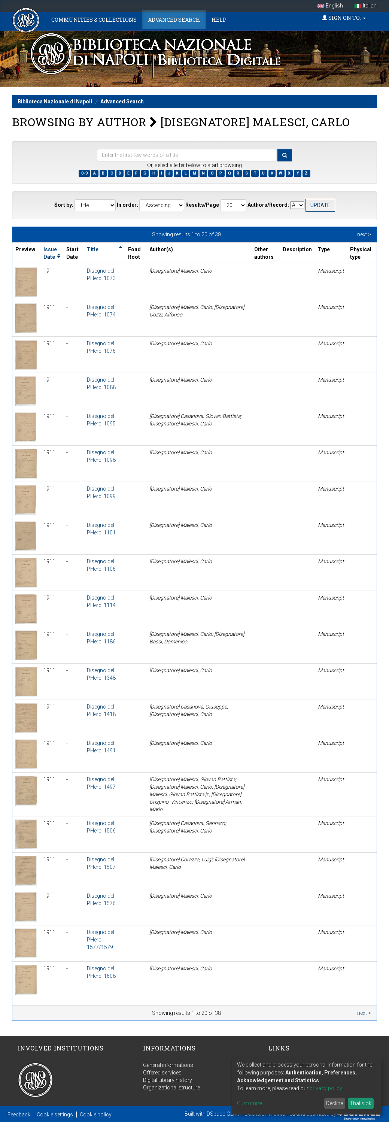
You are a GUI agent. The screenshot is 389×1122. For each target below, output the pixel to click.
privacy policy (326, 1088)
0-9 (84, 173)
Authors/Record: (268, 205)
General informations (168, 1065)
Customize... (251, 1103)
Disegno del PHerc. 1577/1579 (100, 939)
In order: (127, 205)
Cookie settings (55, 1115)
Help (219, 19)
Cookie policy (96, 1115)
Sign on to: (344, 17)
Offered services (162, 1073)
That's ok (360, 1103)
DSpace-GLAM (224, 1114)
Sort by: (63, 205)
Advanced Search (174, 19)
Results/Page (202, 205)
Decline (334, 1103)
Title (92, 249)
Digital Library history (167, 1080)
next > (364, 234)
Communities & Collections (94, 19)
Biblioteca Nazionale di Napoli (55, 101)
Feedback (18, 1115)
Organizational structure (171, 1088)
